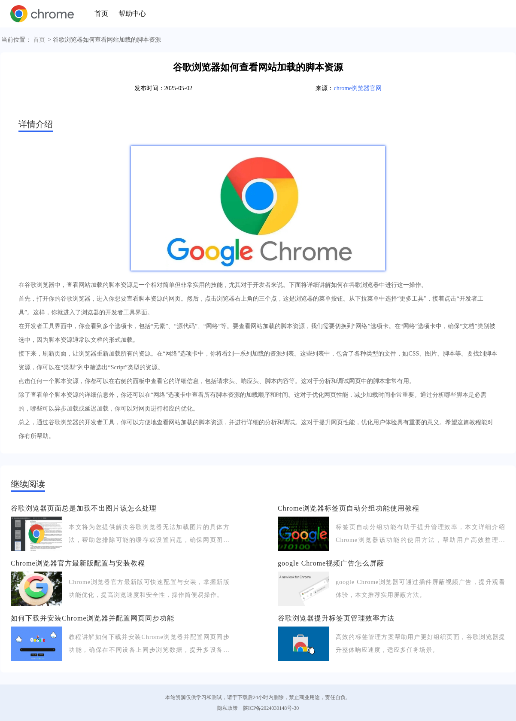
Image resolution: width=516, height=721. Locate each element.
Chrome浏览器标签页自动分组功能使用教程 (348, 508)
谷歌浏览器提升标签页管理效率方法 (336, 618)
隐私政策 (227, 708)
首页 (101, 13)
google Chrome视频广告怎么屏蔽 (331, 563)
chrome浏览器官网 (358, 88)
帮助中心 (132, 13)
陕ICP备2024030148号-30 (271, 708)
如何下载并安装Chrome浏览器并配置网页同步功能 (92, 618)
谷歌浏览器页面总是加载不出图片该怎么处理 (84, 508)
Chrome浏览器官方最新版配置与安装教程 (78, 563)
